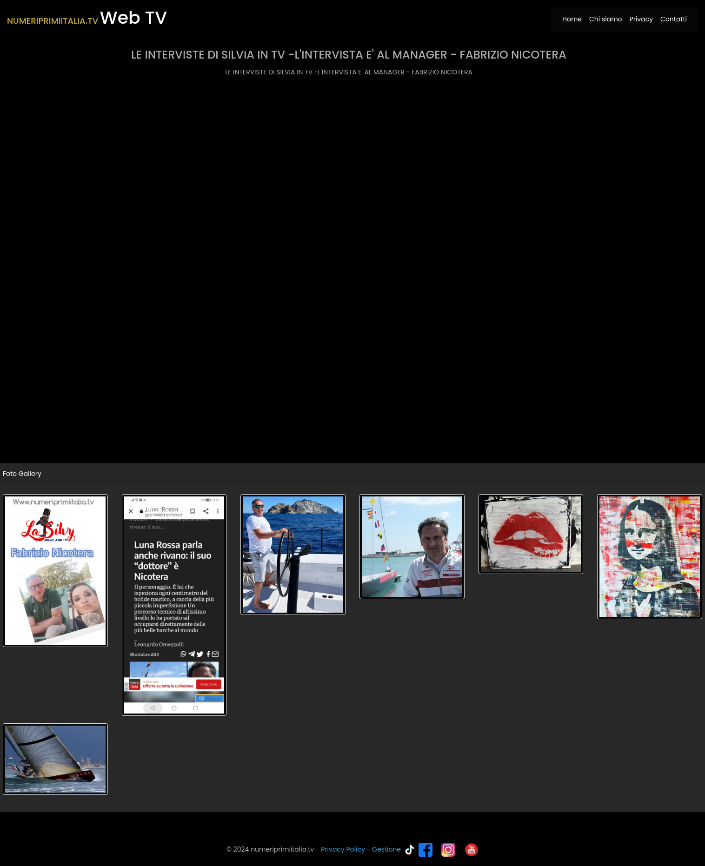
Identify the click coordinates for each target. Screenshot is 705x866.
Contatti (673, 19)
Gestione (386, 849)
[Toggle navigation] (365, 13)
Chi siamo (605, 19)
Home (573, 19)
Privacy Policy (343, 849)
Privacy (641, 19)
